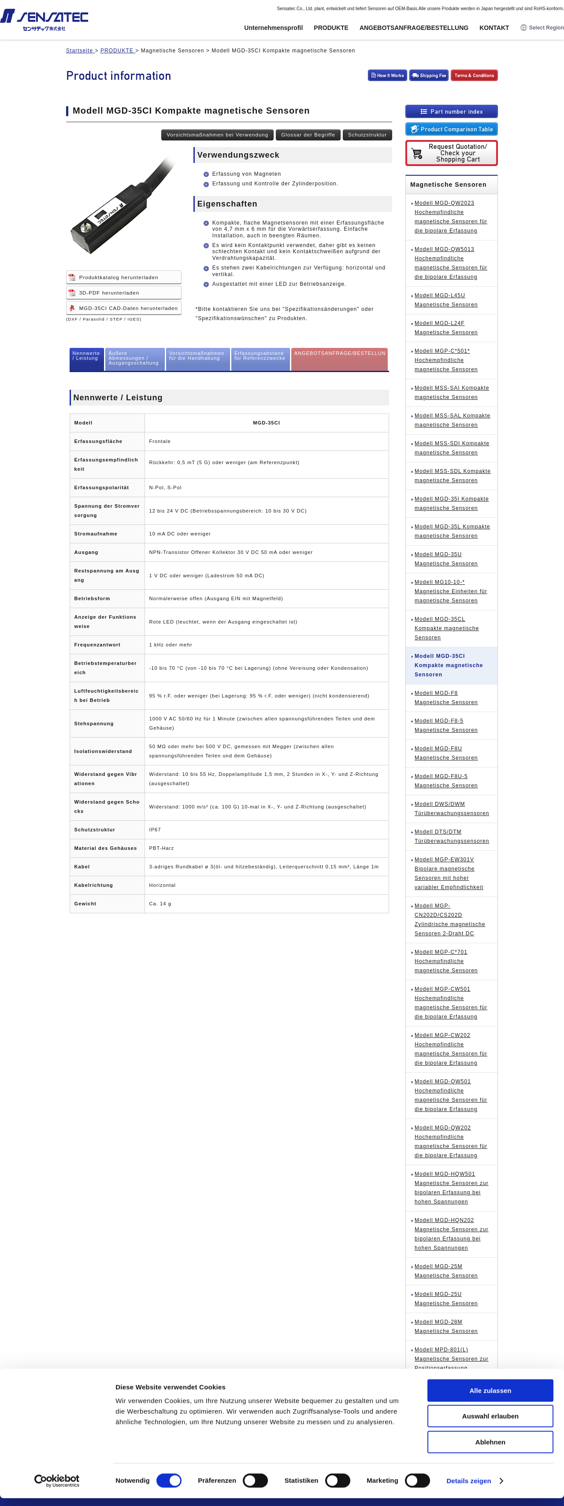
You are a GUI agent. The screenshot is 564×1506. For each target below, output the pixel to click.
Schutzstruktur (367, 134)
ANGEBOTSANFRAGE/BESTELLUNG (414, 27)
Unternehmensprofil (273, 27)
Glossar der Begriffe (308, 134)
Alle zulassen (490, 1398)
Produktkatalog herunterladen (119, 277)
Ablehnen (490, 1450)
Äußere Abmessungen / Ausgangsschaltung (133, 358)
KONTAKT (494, 27)
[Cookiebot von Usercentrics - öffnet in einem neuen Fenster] (57, 1488)
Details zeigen (468, 1488)
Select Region (542, 28)
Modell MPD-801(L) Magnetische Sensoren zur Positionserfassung (452, 1359)
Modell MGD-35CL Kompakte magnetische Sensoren (447, 628)
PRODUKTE (331, 27)
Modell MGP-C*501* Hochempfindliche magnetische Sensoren (446, 360)
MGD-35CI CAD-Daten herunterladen (128, 308)
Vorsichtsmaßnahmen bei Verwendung (217, 134)
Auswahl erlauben (490, 1424)
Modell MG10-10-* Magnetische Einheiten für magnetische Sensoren (451, 591)
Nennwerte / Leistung (86, 356)
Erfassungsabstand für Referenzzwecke (260, 356)
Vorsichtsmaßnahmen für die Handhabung (196, 356)
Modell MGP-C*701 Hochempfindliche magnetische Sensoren (446, 961)
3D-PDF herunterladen (109, 292)
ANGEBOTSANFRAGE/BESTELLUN (340, 353)
